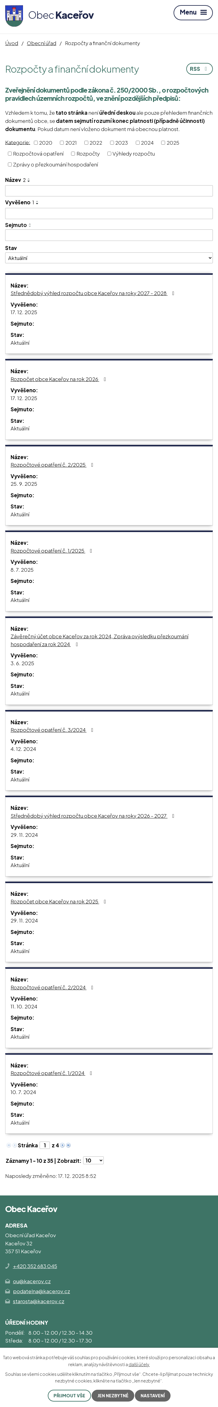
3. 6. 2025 (22, 663)
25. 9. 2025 (24, 483)
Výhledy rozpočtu (133, 153)
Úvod (11, 43)
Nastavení (153, 1395)
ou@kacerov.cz (32, 1281)
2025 (173, 142)
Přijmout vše (69, 1395)
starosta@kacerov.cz (38, 1301)
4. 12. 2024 (23, 748)
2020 (45, 142)
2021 (71, 142)
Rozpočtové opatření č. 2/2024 (53, 987)
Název (15, 179)
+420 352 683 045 (35, 1266)
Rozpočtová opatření (38, 153)
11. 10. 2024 (24, 1006)
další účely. (139, 1364)
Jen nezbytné (113, 1395)
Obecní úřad (41, 43)
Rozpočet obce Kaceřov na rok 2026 (59, 379)
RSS (199, 68)
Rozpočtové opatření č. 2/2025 (53, 464)
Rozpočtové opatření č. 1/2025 (52, 550)
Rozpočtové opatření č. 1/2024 (52, 1073)
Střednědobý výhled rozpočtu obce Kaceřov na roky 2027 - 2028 (94, 293)
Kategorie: (17, 142)
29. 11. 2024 (24, 834)
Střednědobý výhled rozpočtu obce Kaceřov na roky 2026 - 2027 (94, 815)
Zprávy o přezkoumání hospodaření (55, 164)
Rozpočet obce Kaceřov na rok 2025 (59, 901)
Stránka (28, 1145)
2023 (121, 142)
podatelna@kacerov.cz (41, 1291)
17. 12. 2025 (24, 312)
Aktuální (20, 342)
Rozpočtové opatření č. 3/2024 (53, 729)
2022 (95, 142)
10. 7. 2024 (23, 1092)
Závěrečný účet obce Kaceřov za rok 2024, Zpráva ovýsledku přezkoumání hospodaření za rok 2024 (99, 640)
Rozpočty (88, 153)
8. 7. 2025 (22, 569)
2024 (147, 142)
